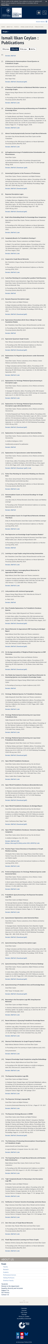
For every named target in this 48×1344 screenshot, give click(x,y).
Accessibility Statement (24, 1318)
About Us (9, 27)
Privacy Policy (5, 5)
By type (23, 49)
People (16, 27)
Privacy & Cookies (24, 1316)
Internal (24, 1310)
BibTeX (13, 56)
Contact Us (5, 1295)
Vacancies (4, 1284)
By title (14, 49)
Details (7, 56)
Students (6, 1272)
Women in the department (10, 1286)
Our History (5, 1292)
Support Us (5, 1290)
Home (3, 27)
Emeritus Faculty (8, 1280)
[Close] (46, 1)
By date (6, 49)
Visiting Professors (8, 1278)
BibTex (32, 49)
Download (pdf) (22, 82)
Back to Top (24, 1301)
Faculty (5, 1267)
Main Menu (41, 21)
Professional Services (9, 1275)
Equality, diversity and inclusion (12, 1288)
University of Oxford (23, 1342)
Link (18, 103)
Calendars (24, 1308)
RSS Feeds (24, 1312)
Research (6, 1269)
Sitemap (24, 1314)
